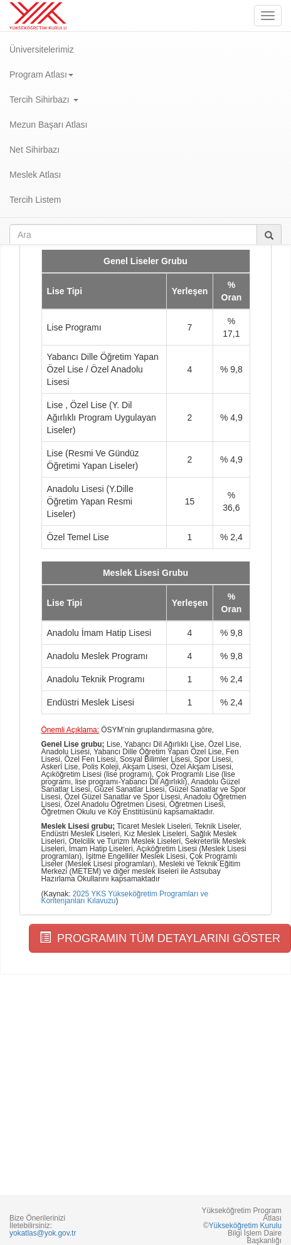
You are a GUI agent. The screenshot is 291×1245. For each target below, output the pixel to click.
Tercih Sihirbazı (43, 100)
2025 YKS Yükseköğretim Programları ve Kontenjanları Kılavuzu (125, 897)
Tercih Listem (35, 200)
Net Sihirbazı (34, 150)
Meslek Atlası (35, 175)
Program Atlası (41, 74)
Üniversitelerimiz (41, 49)
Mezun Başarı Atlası (48, 125)
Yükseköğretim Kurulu (245, 1225)
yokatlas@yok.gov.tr (42, 1233)
